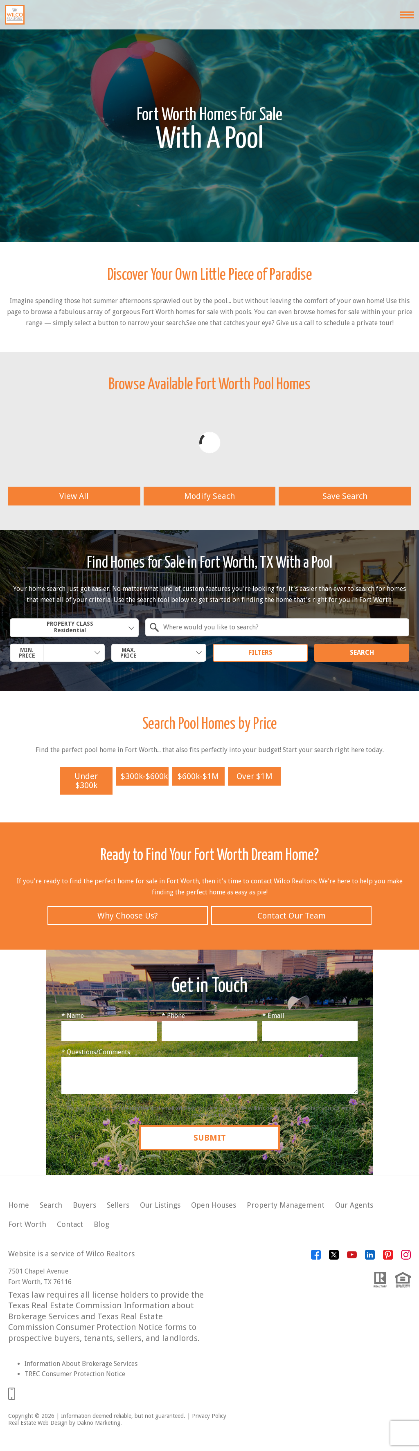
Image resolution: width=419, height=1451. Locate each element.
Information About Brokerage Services (81, 1364)
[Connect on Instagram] (406, 1257)
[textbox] (282, 627)
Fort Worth (27, 1224)
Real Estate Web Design (38, 1423)
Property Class (70, 627)
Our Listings (160, 1205)
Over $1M (255, 776)
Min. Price (27, 653)
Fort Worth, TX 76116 (40, 1282)
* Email (273, 1016)
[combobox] (74, 627)
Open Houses (213, 1205)
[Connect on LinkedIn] (370, 1257)
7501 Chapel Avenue (38, 1271)
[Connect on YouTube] (352, 1257)
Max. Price (128, 653)
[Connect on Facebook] (316, 1257)
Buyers (84, 1205)
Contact (70, 1224)
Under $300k (86, 780)
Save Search (344, 496)
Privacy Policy (209, 1416)
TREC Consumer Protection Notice (75, 1374)
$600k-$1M (198, 776)
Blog (101, 1224)
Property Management (285, 1205)
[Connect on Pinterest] (388, 1257)
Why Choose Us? (127, 916)
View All (74, 496)
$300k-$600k (144, 776)
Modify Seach (209, 496)
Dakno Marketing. (99, 1423)
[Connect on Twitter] (334, 1257)
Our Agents (354, 1205)
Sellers (118, 1205)
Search (362, 652)
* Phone (173, 1016)
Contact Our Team (291, 916)
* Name (72, 1016)
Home (18, 1205)
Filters (260, 652)
